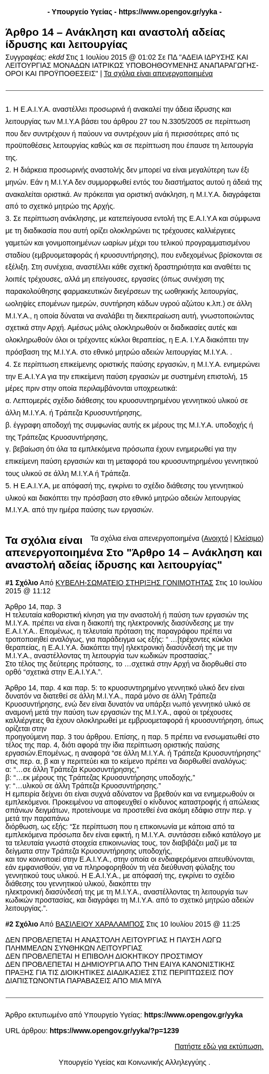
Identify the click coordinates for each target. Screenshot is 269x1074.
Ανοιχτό (216, 538)
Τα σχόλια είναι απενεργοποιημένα (158, 73)
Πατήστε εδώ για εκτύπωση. (219, 1046)
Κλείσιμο (247, 538)
